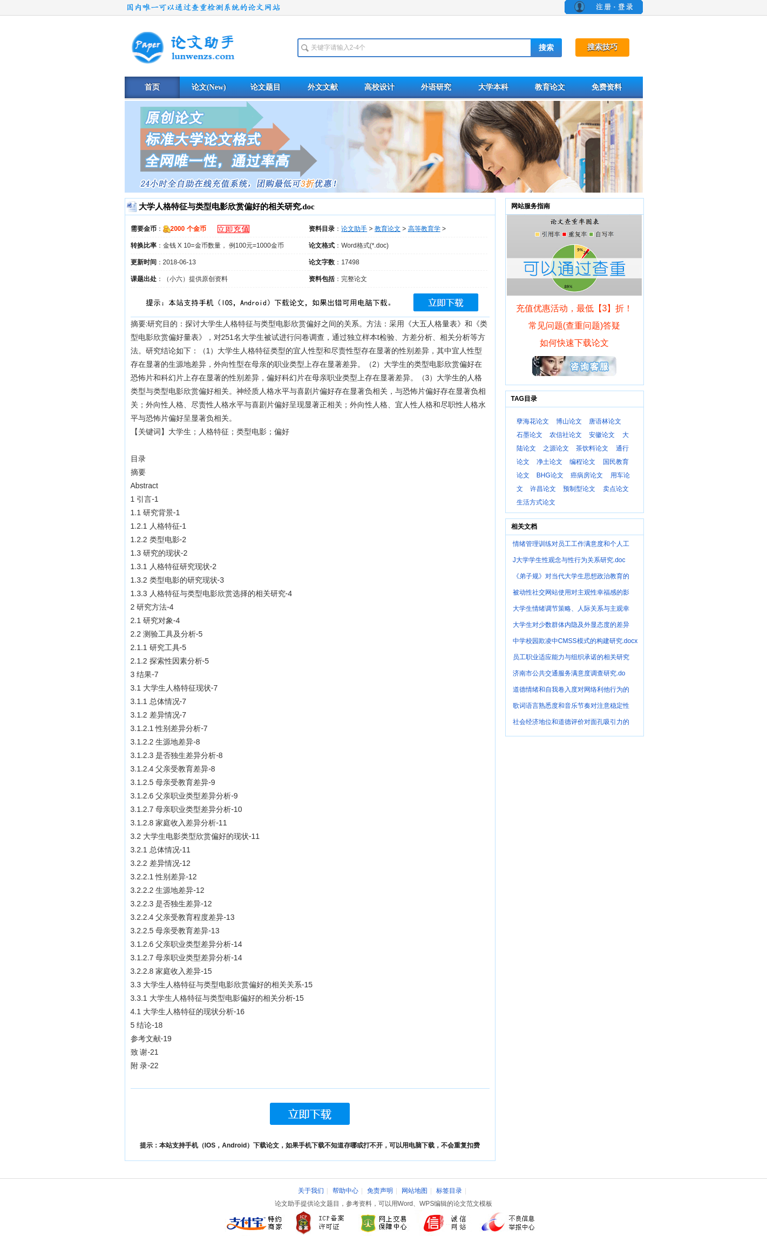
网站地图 (414, 1190)
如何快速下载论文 (574, 342)
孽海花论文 (533, 421)
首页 (152, 87)
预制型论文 (579, 489)
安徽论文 (602, 435)
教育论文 (550, 87)
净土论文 (549, 462)
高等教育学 (424, 229)
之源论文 (556, 448)
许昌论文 (543, 489)
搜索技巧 (602, 47)
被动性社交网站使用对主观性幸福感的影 (571, 592)
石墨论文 (529, 435)
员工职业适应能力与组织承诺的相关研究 (571, 657)
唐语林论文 (605, 421)
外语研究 (436, 87)
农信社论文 (565, 435)
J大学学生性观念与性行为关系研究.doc (569, 560)
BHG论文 (550, 475)
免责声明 (380, 1190)
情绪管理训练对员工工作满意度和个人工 (571, 544)
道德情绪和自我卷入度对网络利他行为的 (571, 689)
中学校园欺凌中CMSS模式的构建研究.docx (575, 641)
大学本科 (493, 87)
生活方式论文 (536, 502)
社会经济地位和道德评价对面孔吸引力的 (571, 722)
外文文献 (323, 87)
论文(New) (209, 87)
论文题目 (265, 87)
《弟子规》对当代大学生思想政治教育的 (571, 576)
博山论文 (569, 421)
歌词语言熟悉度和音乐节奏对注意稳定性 (571, 705)
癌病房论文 (587, 475)
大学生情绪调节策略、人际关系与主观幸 (571, 608)
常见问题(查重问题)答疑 (574, 325)
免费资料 (607, 87)
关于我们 (311, 1190)
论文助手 (354, 229)
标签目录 (449, 1190)
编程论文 (582, 462)
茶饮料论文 (592, 448)
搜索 (546, 48)
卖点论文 (616, 489)
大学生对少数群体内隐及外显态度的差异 (571, 625)
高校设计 (379, 87)
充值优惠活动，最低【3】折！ (574, 308)
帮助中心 (345, 1190)
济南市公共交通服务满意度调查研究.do (569, 673)
